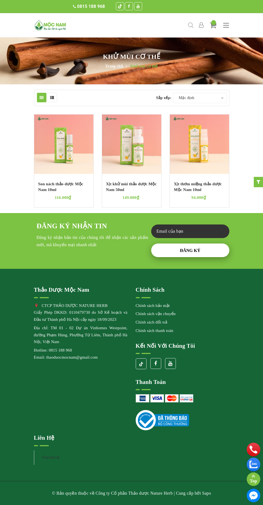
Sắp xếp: (164, 98)
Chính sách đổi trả (151, 322)
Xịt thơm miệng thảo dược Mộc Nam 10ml (198, 187)
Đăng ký (190, 250)
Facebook (51, 457)
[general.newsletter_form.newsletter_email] (190, 231)
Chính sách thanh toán (154, 330)
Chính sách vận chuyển (156, 314)
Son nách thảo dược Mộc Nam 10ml (60, 187)
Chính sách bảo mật (153, 305)
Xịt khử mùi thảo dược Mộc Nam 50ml (131, 187)
